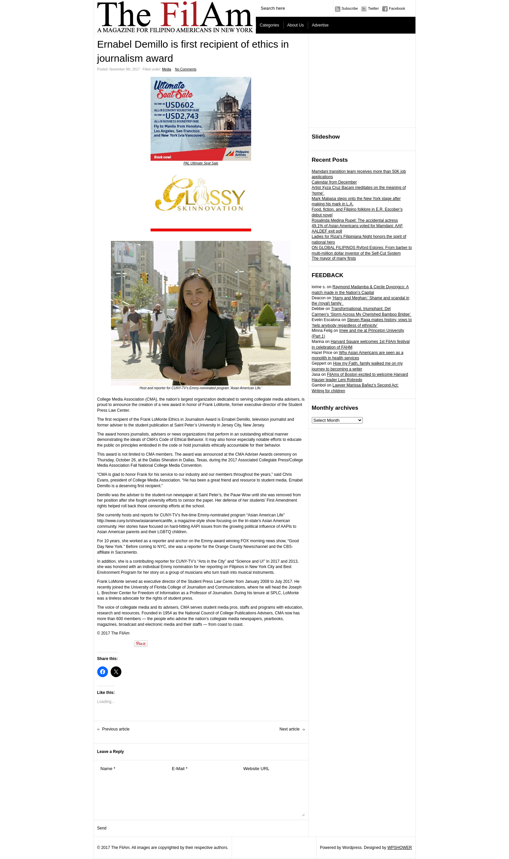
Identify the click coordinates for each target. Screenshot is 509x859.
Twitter (373, 8)
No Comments (185, 69)
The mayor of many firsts (334, 258)
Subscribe (350, 8)
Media (166, 69)
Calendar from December (334, 182)
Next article (289, 729)
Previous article (116, 729)
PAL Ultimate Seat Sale (200, 163)
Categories (269, 25)
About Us (295, 25)
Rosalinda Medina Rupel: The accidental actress (355, 220)
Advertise (320, 25)
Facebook (397, 8)
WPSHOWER (399, 847)
